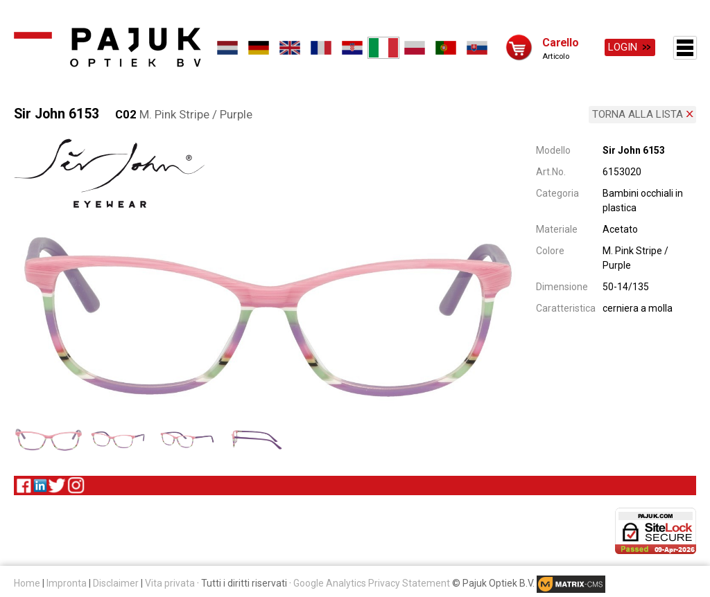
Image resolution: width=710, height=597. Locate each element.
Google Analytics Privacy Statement (371, 582)
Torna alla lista (637, 113)
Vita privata (170, 582)
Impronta (66, 582)
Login (622, 47)
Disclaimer (116, 582)
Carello (560, 41)
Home (27, 582)
